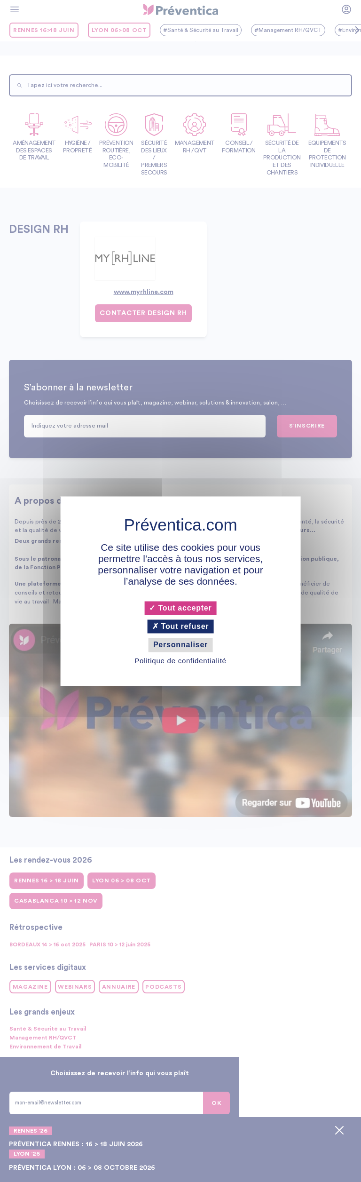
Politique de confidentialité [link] (180, 661)
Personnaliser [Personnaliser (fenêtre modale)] (180, 645)
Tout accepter (180, 608)
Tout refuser (180, 627)
